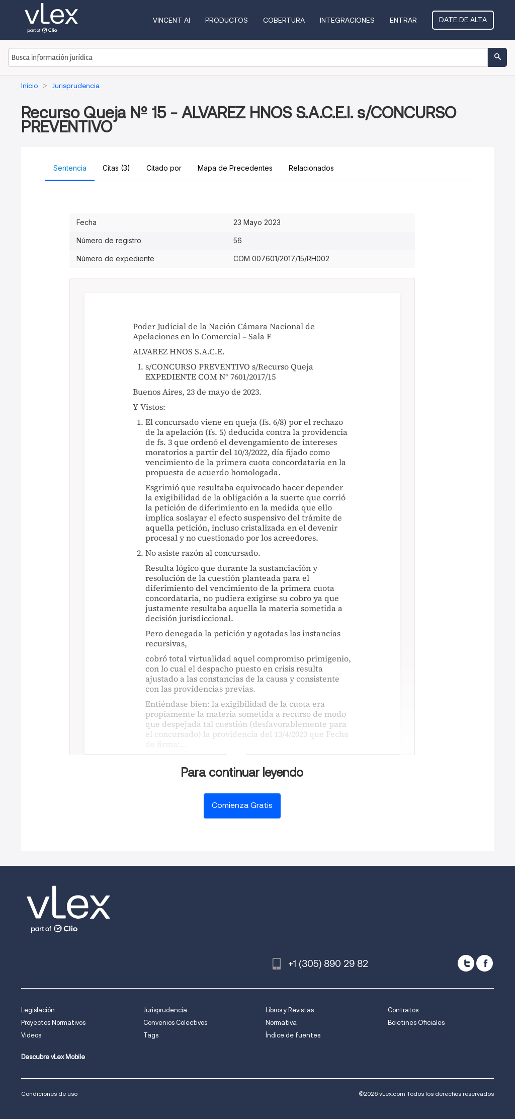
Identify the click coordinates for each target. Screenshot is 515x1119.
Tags (150, 1035)
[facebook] (484, 963)
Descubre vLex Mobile (53, 1057)
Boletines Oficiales (416, 1022)
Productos (226, 20)
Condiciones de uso (49, 1093)
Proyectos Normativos (53, 1022)
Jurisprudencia (165, 1010)
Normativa (281, 1022)
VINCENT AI (171, 20)
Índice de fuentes (293, 1035)
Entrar (403, 20)
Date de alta (463, 20)
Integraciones (347, 20)
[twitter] (466, 963)
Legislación (38, 1010)
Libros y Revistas (290, 1010)
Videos (31, 1035)
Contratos (403, 1010)
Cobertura (284, 20)
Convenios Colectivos (175, 1022)
